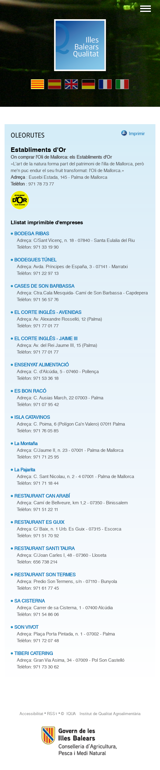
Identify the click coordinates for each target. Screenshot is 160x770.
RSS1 (52, 713)
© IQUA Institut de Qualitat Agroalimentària (100, 713)
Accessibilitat (31, 713)
